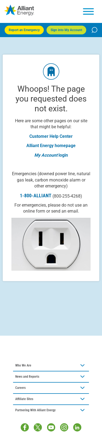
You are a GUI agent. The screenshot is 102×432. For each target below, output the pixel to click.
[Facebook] (25, 427)
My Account (45, 155)
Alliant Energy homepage (51, 145)
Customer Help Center (51, 136)
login (63, 155)
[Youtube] (51, 427)
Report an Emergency (24, 30)
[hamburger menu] (88, 11)
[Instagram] (64, 427)
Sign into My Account (66, 30)
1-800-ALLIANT (51, 196)
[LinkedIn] (77, 427)
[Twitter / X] (38, 427)
